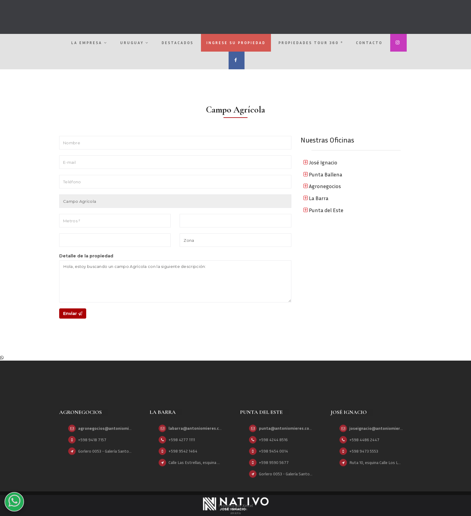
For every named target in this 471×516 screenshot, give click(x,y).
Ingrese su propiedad (236, 42)
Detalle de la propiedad (86, 256)
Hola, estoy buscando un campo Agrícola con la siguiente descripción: (175, 281)
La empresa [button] (89, 42)
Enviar (72, 313)
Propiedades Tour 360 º (310, 42)
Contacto (369, 42)
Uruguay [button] (134, 42)
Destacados (177, 42)
